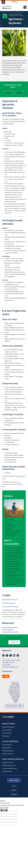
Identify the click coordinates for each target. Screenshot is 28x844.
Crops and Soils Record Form (10, 632)
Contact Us (14, 642)
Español (14, 2)
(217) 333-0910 (6, 665)
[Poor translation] (5, 810)
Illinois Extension (7, 6)
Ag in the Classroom (7, 630)
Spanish (19, 93)
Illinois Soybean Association (10, 627)
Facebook (7, 655)
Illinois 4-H (6, 8)
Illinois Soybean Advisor (8, 603)
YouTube (14, 655)
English (8, 93)
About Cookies (14, 780)
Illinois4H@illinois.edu (12, 667)
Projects (11, 15)
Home (10, 14)
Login (6, 676)
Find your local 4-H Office (14, 706)
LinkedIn (17, 655)
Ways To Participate (16, 14)
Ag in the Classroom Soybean (10, 606)
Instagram (3, 655)
